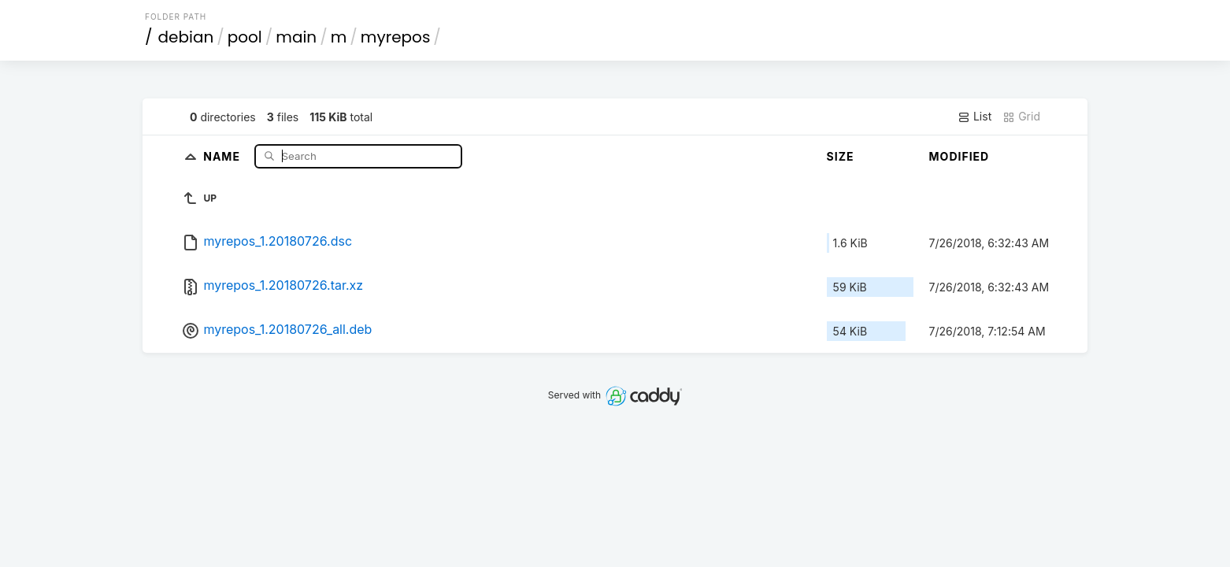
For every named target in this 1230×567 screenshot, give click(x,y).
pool (245, 37)
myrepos (395, 37)
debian (186, 37)
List (974, 116)
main (296, 37)
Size (840, 156)
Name (223, 155)
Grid (1021, 116)
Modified (959, 156)
